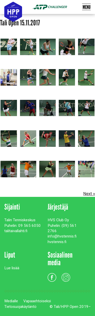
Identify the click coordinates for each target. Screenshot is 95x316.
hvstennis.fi (57, 242)
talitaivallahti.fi (15, 231)
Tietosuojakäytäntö (20, 306)
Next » (89, 193)
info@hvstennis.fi (62, 236)
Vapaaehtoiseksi (37, 301)
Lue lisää (11, 268)
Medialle (11, 301)
